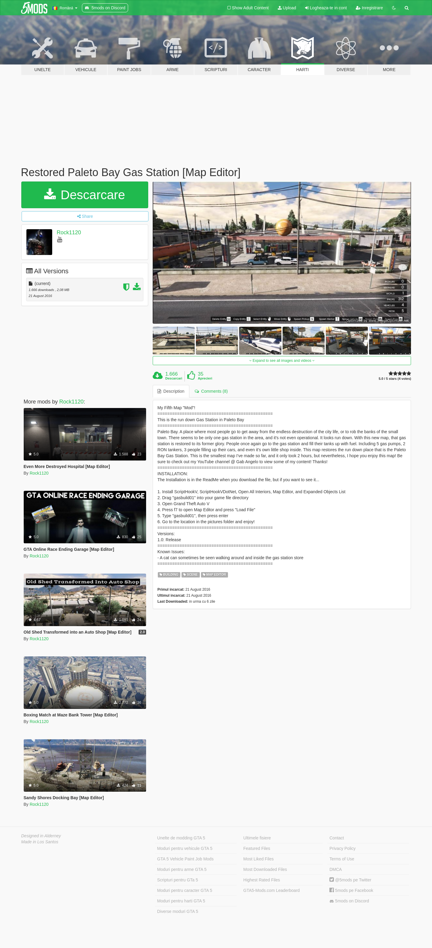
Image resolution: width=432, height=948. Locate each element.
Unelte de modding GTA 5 (181, 838)
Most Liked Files (258, 858)
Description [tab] (171, 391)
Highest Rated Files (261, 880)
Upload (287, 7)
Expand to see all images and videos (282, 360)
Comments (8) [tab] (211, 391)
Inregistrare (369, 7)
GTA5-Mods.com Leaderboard (271, 890)
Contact (336, 838)
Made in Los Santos (39, 841)
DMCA (335, 869)
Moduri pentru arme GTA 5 (182, 869)
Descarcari (173, 378)
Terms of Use (341, 858)
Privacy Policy (342, 848)
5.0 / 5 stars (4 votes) (395, 378)
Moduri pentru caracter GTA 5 (184, 890)
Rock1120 (69, 233)
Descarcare (84, 195)
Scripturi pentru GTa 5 (177, 880)
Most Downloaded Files (265, 869)
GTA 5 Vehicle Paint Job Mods (185, 858)
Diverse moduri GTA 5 (177, 911)
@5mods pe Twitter (350, 880)
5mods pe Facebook (351, 890)
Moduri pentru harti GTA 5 (181, 900)
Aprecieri (205, 378)
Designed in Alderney (41, 835)
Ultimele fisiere (257, 838)
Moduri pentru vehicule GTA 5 (184, 848)
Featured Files (256, 848)
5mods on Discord (349, 901)
